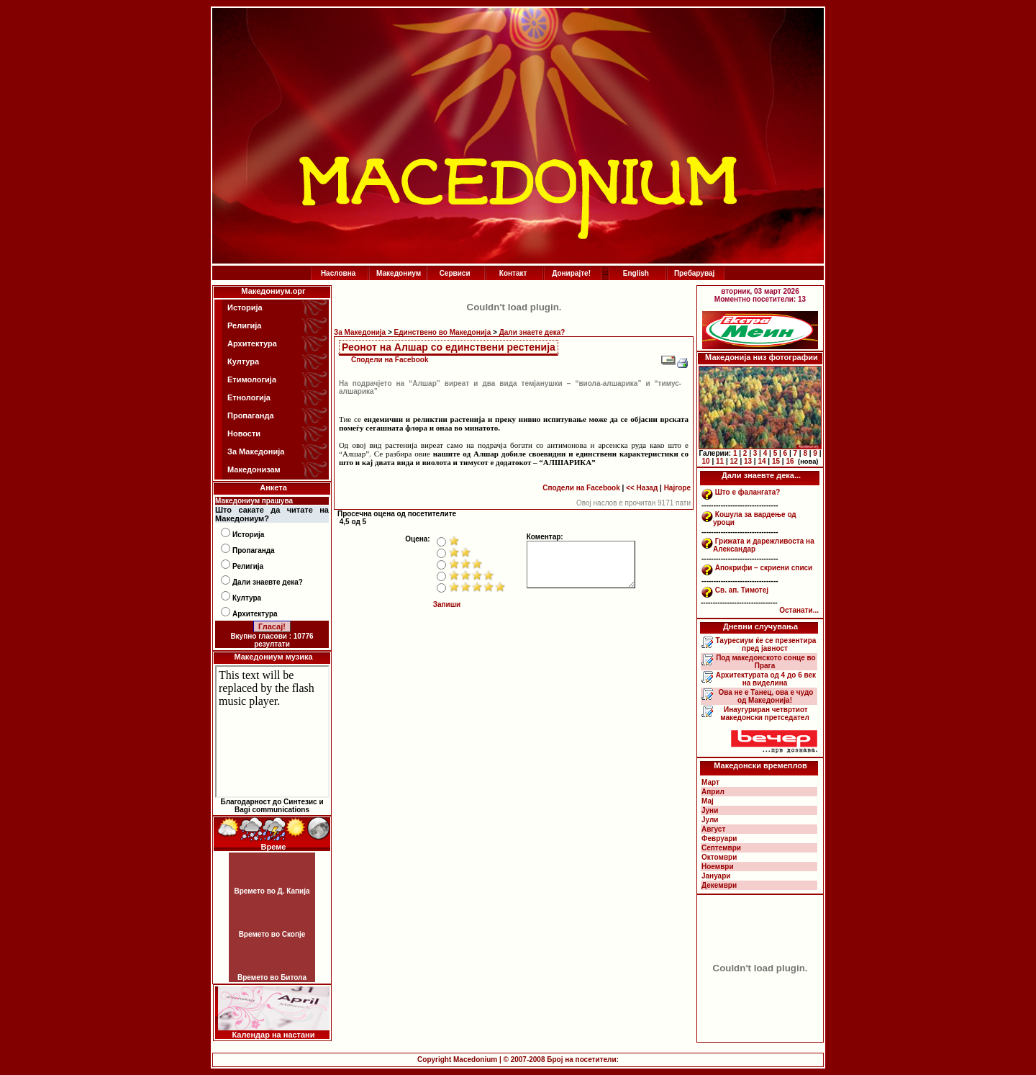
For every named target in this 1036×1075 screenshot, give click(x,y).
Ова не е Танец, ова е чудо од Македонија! (765, 696)
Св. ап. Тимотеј (741, 590)
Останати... (799, 610)
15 (776, 461)
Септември (721, 848)
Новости (243, 433)
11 (720, 461)
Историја (245, 307)
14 (761, 461)
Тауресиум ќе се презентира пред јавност (765, 644)
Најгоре (677, 488)
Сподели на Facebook (390, 360)
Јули (710, 820)
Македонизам (254, 469)
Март (710, 782)
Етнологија (249, 397)
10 (706, 461)
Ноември (717, 867)
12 (733, 461)
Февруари (719, 838)
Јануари (715, 876)
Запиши (447, 604)
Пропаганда (250, 415)
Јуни (709, 810)
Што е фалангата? (748, 492)
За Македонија (255, 451)
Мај (707, 801)
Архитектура (252, 343)
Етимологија (251, 379)
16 (790, 461)
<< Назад (642, 488)
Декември (719, 885)
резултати (272, 644)
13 (748, 461)
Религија (244, 325)
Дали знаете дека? (532, 332)
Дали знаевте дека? (267, 582)
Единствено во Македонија (442, 332)
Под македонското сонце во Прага (764, 662)
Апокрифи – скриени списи (763, 568)
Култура (243, 361)
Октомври (719, 857)
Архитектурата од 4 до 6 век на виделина (765, 679)
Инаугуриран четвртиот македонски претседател (764, 713)
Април (712, 792)
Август (713, 829)
